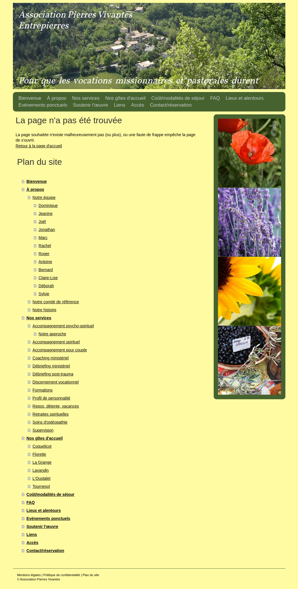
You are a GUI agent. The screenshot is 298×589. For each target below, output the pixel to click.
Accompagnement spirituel (56, 342)
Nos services (38, 318)
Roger (43, 253)
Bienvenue (36, 181)
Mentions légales (29, 575)
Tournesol (41, 486)
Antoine (45, 261)
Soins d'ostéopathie (49, 422)
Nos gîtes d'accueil (44, 438)
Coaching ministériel (50, 358)
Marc (42, 237)
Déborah (46, 285)
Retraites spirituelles (50, 414)
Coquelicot (41, 446)
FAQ (30, 502)
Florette (39, 454)
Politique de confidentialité (61, 575)
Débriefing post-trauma (52, 374)
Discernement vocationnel (55, 382)
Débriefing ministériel (51, 366)
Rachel (44, 245)
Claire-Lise (48, 277)
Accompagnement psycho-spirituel (63, 326)
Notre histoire (44, 310)
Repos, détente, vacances (55, 406)
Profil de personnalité (51, 398)
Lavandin (40, 470)
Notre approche (52, 334)
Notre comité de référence (55, 302)
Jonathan (46, 229)
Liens (31, 534)
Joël (42, 221)
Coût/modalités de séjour (50, 494)
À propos (35, 189)
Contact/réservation (45, 550)
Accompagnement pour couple (59, 350)
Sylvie (43, 293)
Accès (32, 542)
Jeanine (45, 213)
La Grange (41, 462)
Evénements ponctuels (48, 518)
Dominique (48, 205)
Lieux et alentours (43, 510)
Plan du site (91, 575)
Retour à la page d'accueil (39, 146)
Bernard (45, 269)
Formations (42, 390)
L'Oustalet (41, 478)
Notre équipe (43, 197)
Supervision (42, 430)
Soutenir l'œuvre (42, 526)
